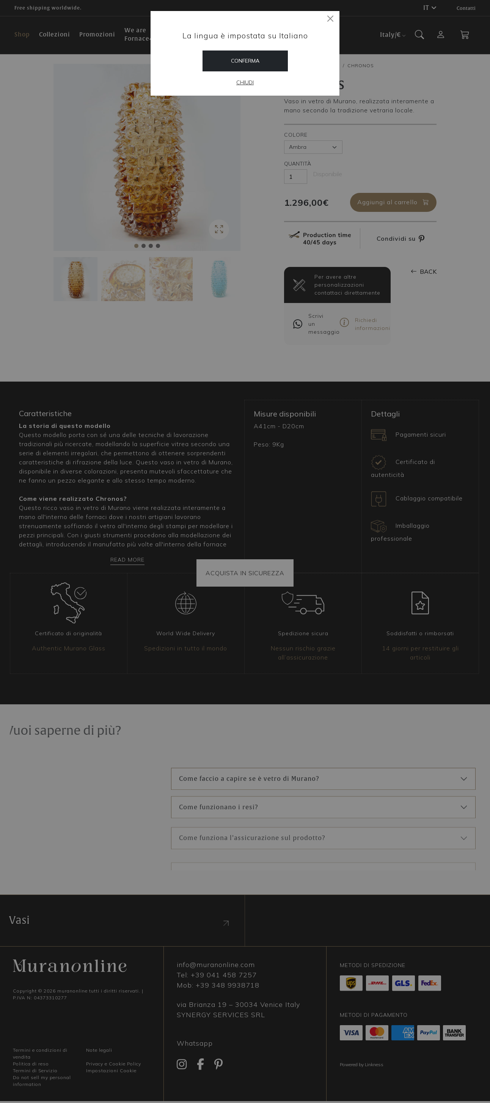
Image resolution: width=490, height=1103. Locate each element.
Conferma (245, 60)
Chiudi (245, 82)
